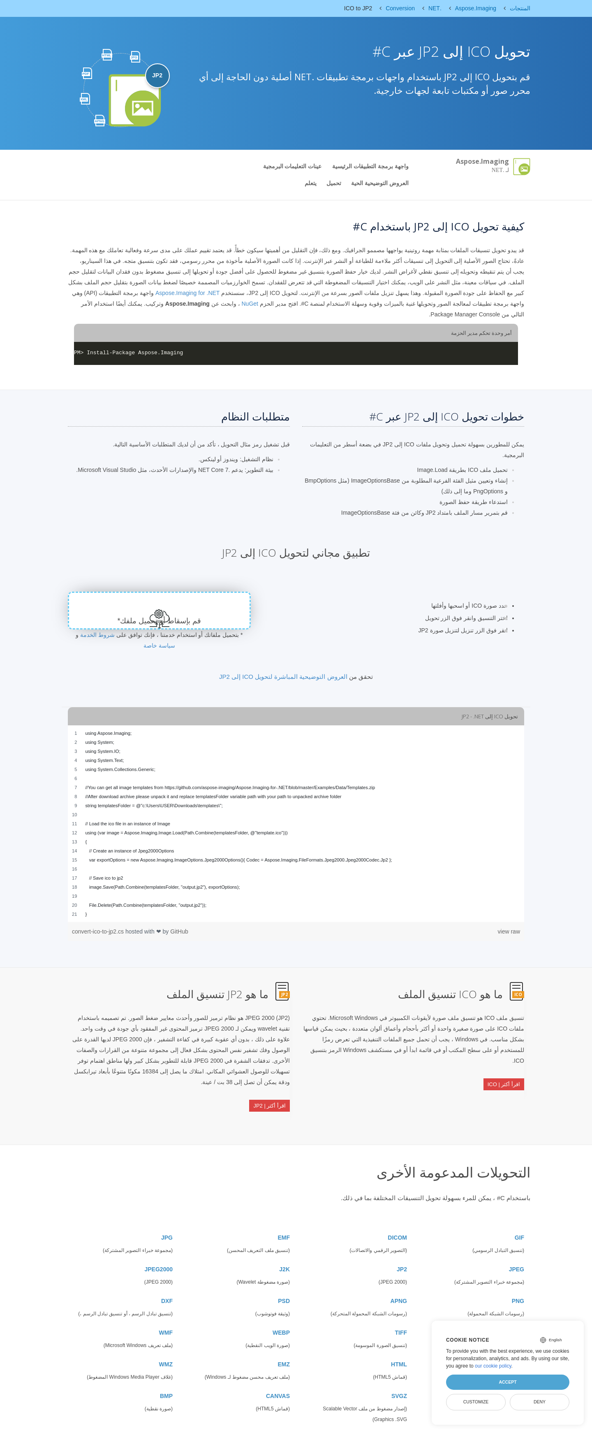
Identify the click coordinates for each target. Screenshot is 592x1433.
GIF (519, 1217)
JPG (167, 1217)
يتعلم (311, 183)
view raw (509, 931)
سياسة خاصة (159, 645)
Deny (540, 1401)
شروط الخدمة (97, 635)
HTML (399, 1343)
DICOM (397, 1217)
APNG (399, 1280)
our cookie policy (493, 1366)
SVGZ (399, 1375)
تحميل (333, 183)
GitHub (179, 931)
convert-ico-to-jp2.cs (98, 931)
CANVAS (278, 1375)
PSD (284, 1280)
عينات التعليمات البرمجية (292, 166)
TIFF (401, 1312)
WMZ (166, 1343)
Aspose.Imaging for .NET (187, 293)
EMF (284, 1217)
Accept (507, 1382)
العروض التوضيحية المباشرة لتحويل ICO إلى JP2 (283, 676)
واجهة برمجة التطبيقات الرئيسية (370, 166)
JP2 (402, 1248)
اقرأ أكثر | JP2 (269, 1097)
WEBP (281, 1312)
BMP (166, 1375)
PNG (518, 1280)
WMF (166, 1312)
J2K (284, 1248)
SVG (518, 1312)
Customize (476, 1401)
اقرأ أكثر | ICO (504, 1076)
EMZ (284, 1343)
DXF (167, 1280)
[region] (296, 824)
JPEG (516, 1248)
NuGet (249, 303)
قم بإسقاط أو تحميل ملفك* (159, 620)
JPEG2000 (159, 1248)
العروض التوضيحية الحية (380, 183)
